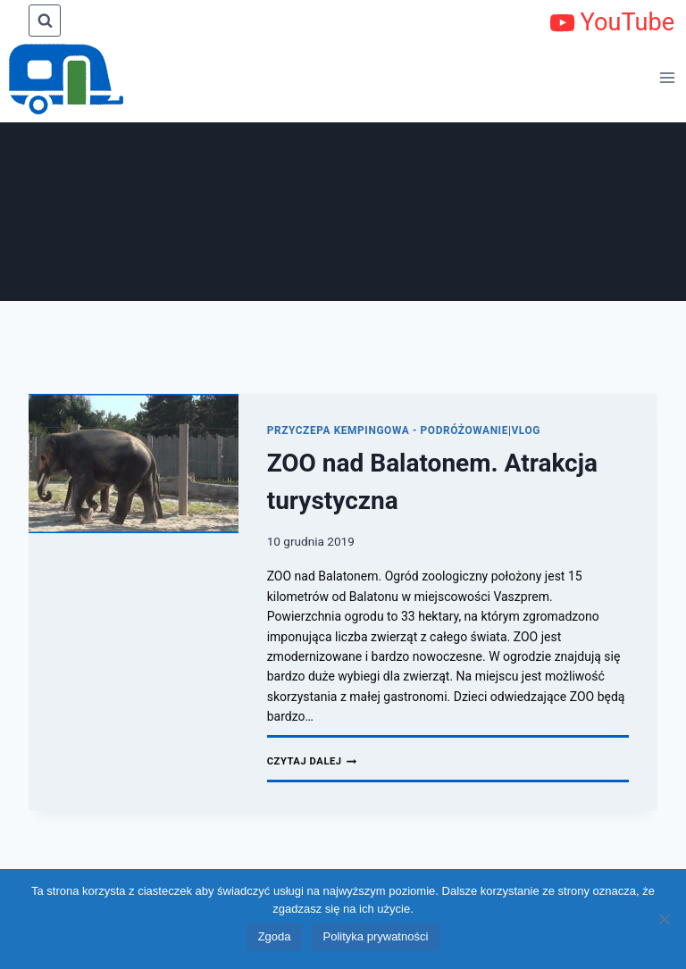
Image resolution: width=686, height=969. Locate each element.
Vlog (525, 430)
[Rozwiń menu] (668, 77)
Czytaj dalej (312, 761)
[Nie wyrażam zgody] (664, 919)
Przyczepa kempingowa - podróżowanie (387, 430)
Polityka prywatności (376, 936)
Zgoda (274, 936)
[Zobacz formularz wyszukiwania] (45, 20)
